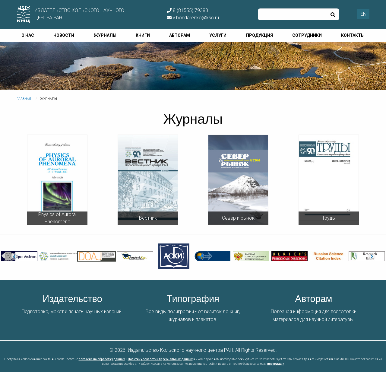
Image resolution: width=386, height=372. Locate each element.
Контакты (353, 35)
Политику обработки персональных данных (160, 359)
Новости (63, 35)
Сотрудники (307, 35)
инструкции (275, 363)
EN (363, 14)
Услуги (217, 35)
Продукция (259, 35)
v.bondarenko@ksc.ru (193, 18)
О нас (27, 35)
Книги (143, 35)
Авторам (179, 35)
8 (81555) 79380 (187, 10)
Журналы (105, 35)
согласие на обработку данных (102, 359)
